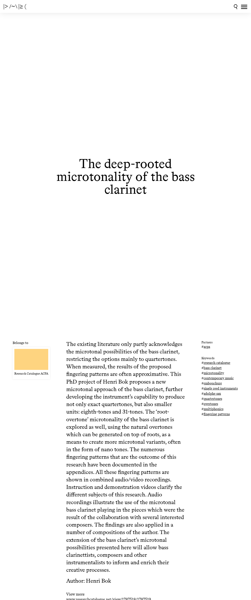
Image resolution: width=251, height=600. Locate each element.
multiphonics (213, 408)
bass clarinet (213, 367)
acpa (207, 346)
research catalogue (217, 362)
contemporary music (219, 378)
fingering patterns (217, 414)
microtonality (214, 373)
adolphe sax (212, 393)
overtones (211, 403)
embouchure (213, 383)
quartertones (213, 398)
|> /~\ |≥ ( (14, 6)
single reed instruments (221, 388)
